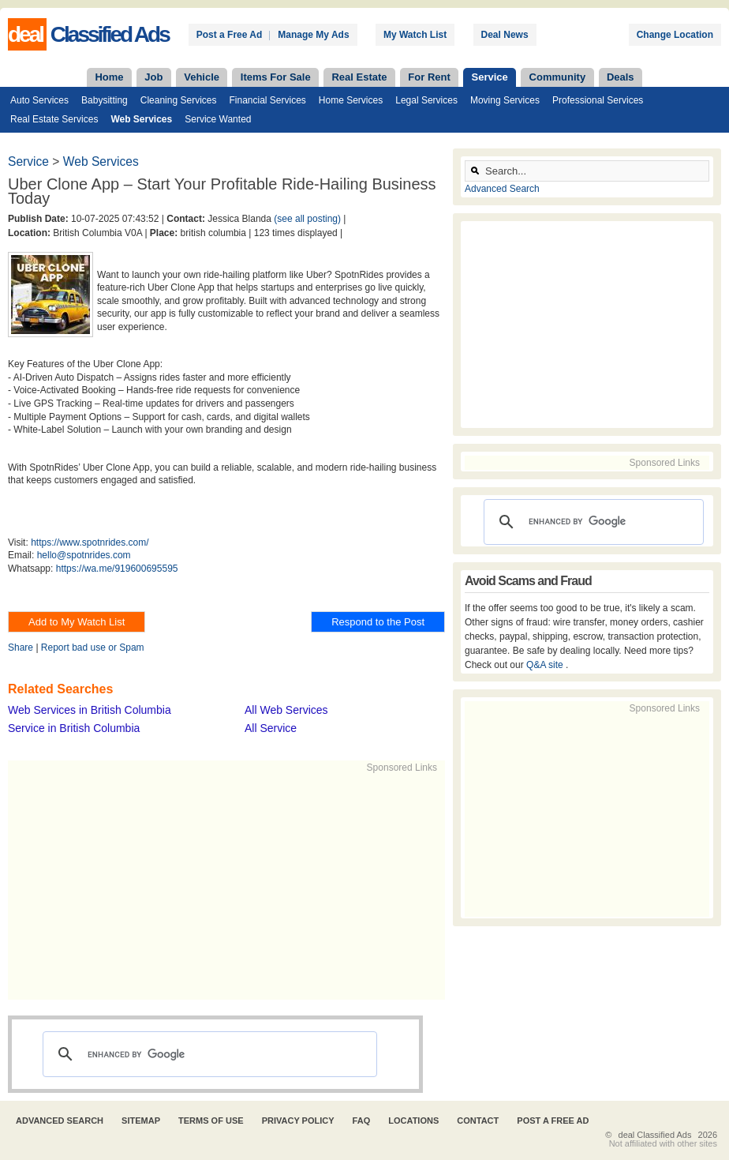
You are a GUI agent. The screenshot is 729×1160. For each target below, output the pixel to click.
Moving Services (505, 100)
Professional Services (597, 100)
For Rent (429, 77)
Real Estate (359, 77)
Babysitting (104, 100)
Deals (620, 77)
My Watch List (415, 34)
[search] (207, 1054)
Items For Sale (276, 77)
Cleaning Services (178, 100)
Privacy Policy (298, 1120)
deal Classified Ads (655, 1134)
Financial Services (267, 100)
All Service (271, 728)
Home (109, 77)
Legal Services (426, 100)
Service (490, 77)
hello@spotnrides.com (84, 555)
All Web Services (286, 710)
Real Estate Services (54, 119)
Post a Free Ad (229, 34)
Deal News (505, 34)
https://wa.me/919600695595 (117, 568)
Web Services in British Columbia (89, 710)
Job (153, 77)
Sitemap (141, 1120)
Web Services (141, 119)
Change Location (675, 34)
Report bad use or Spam (92, 647)
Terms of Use (211, 1120)
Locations (413, 1120)
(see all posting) (307, 218)
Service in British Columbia (74, 728)
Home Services (351, 100)
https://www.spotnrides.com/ (89, 542)
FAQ (362, 1120)
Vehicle (201, 77)
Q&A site (546, 664)
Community (557, 77)
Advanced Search (502, 188)
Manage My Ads (313, 34)
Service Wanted (218, 119)
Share (20, 647)
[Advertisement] (249, 885)
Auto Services (39, 100)
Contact (478, 1120)
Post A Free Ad (553, 1120)
